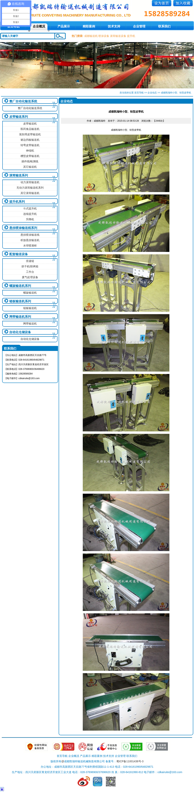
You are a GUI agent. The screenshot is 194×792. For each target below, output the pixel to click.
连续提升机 (30, 213)
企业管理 (139, 26)
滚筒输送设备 (118, 35)
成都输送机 (91, 35)
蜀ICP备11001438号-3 (129, 761)
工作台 (30, 271)
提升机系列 (17, 201)
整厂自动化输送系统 (23, 101)
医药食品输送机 (30, 128)
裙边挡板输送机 (30, 139)
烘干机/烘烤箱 (30, 266)
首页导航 (139, 92)
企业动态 (152, 92)
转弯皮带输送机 (30, 145)
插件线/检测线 (30, 161)
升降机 (30, 219)
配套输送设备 (18, 254)
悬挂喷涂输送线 (30, 234)
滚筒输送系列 (18, 175)
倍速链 (30, 261)
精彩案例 (89, 26)
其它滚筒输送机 (30, 193)
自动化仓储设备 (20, 332)
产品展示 (64, 26)
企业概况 (39, 26)
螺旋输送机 (30, 292)
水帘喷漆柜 (30, 245)
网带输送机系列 (20, 316)
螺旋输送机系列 (20, 285)
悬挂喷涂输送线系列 (23, 228)
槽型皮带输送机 (30, 156)
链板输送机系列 (20, 301)
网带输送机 (30, 323)
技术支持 (114, 26)
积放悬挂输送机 (30, 240)
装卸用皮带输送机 (30, 134)
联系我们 (164, 26)
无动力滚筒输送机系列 (30, 187)
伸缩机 (30, 150)
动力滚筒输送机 (30, 182)
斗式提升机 (30, 208)
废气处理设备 (30, 277)
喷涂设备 (103, 35)
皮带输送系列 (18, 116)
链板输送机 (30, 308)
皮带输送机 (30, 123)
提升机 (131, 35)
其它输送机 (30, 166)
